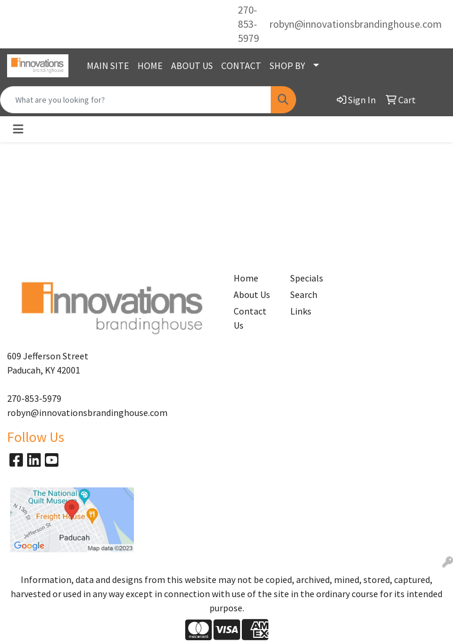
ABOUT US (192, 65)
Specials (306, 278)
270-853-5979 (248, 24)
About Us (252, 294)
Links (300, 311)
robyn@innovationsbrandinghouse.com (356, 24)
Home (246, 278)
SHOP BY (287, 65)
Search (303, 294)
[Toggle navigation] (18, 129)
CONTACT (241, 65)
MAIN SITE (108, 65)
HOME (150, 65)
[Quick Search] (135, 99)
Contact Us (250, 318)
